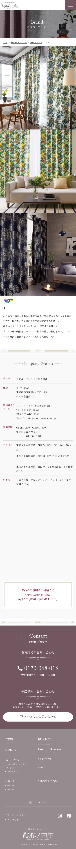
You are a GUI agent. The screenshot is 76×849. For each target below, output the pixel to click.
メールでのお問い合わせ (38, 716)
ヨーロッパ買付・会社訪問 (15, 764)
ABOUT (10, 781)
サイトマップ (12, 819)
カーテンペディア (12, 772)
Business (41, 767)
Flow (40, 764)
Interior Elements (49, 749)
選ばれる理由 (10, 786)
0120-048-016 (38, 668)
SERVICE (44, 759)
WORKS (10, 750)
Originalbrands (44, 744)
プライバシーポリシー (17, 815)
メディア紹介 (10, 768)
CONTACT (38, 802)
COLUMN (12, 760)
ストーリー (9, 789)
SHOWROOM (48, 781)
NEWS (9, 739)
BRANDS (45, 739)
